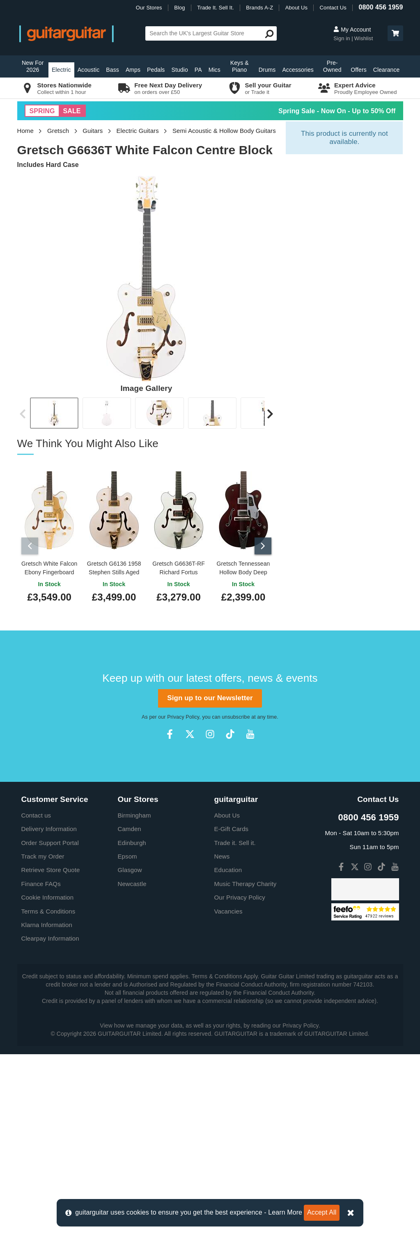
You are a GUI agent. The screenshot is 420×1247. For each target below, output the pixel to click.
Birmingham (134, 1008)
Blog (179, 8)
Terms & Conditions (48, 1104)
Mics (214, 69)
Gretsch (58, 130)
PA (198, 69)
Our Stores (149, 8)
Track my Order (42, 1049)
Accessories (298, 69)
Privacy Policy (183, 910)
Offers (358, 69)
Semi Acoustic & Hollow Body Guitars (224, 130)
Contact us (36, 1008)
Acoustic (89, 69)
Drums (267, 69)
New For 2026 (33, 66)
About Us (296, 8)
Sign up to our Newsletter (209, 891)
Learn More (285, 1212)
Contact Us (333, 8)
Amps (133, 69)
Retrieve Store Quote (50, 1063)
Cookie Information (47, 1090)
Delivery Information (49, 1022)
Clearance (386, 69)
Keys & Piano (239, 66)
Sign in (342, 38)
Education (228, 1063)
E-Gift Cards (231, 1022)
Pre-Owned (332, 66)
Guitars (93, 130)
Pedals (156, 69)
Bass (112, 69)
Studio (179, 69)
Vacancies (228, 1104)
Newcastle (132, 1076)
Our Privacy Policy (239, 1090)
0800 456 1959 (380, 7)
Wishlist (363, 38)
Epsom (127, 1049)
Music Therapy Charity (245, 1076)
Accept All (321, 1212)
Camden (129, 1022)
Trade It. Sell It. (215, 8)
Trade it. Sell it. (235, 1035)
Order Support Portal (50, 1035)
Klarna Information (46, 1118)
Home (25, 130)
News (222, 1049)
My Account (352, 29)
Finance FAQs (41, 1076)
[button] (395, 33)
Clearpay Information (50, 1131)
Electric (61, 69)
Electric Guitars (137, 130)
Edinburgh (132, 1035)
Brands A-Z (259, 8)
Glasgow (130, 1063)
